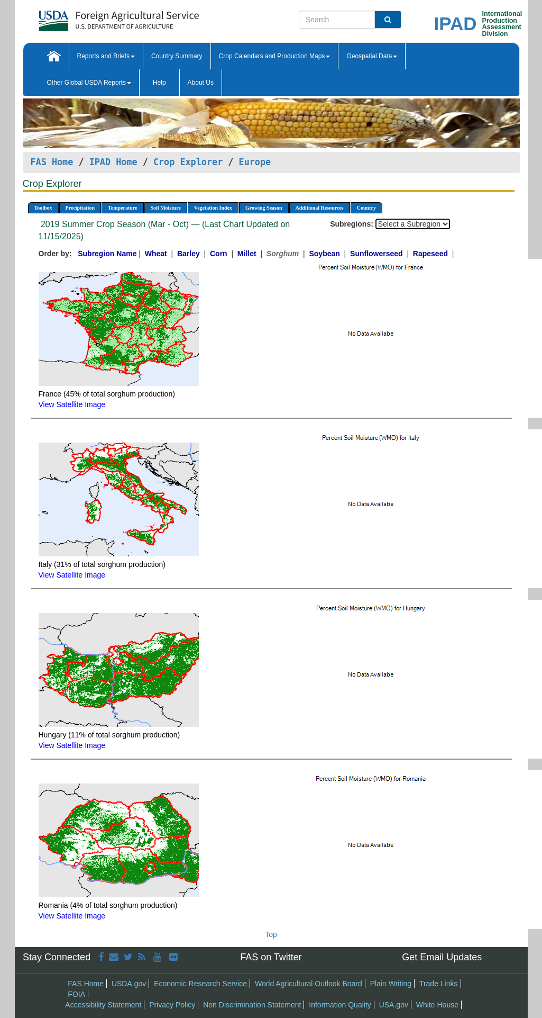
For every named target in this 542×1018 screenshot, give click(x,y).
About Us (201, 82)
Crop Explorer (188, 162)
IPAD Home (113, 162)
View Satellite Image (72, 404)
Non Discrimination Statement (252, 1005)
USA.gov (393, 1005)
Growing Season (263, 208)
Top (271, 934)
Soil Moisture (166, 208)
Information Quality (340, 1005)
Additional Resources (320, 208)
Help (159, 82)
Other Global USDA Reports (89, 82)
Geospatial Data (371, 56)
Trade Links (438, 983)
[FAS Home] (92, 17)
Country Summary (177, 56)
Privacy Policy (172, 1005)
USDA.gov (129, 983)
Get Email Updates (442, 957)
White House (437, 1005)
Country (366, 208)
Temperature (122, 208)
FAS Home (52, 162)
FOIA (76, 994)
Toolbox (43, 208)
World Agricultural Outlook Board (308, 983)
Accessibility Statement (103, 1005)
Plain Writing (390, 983)
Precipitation (80, 208)
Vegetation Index (213, 208)
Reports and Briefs (106, 56)
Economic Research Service (200, 983)
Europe (255, 162)
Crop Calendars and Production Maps (274, 56)
